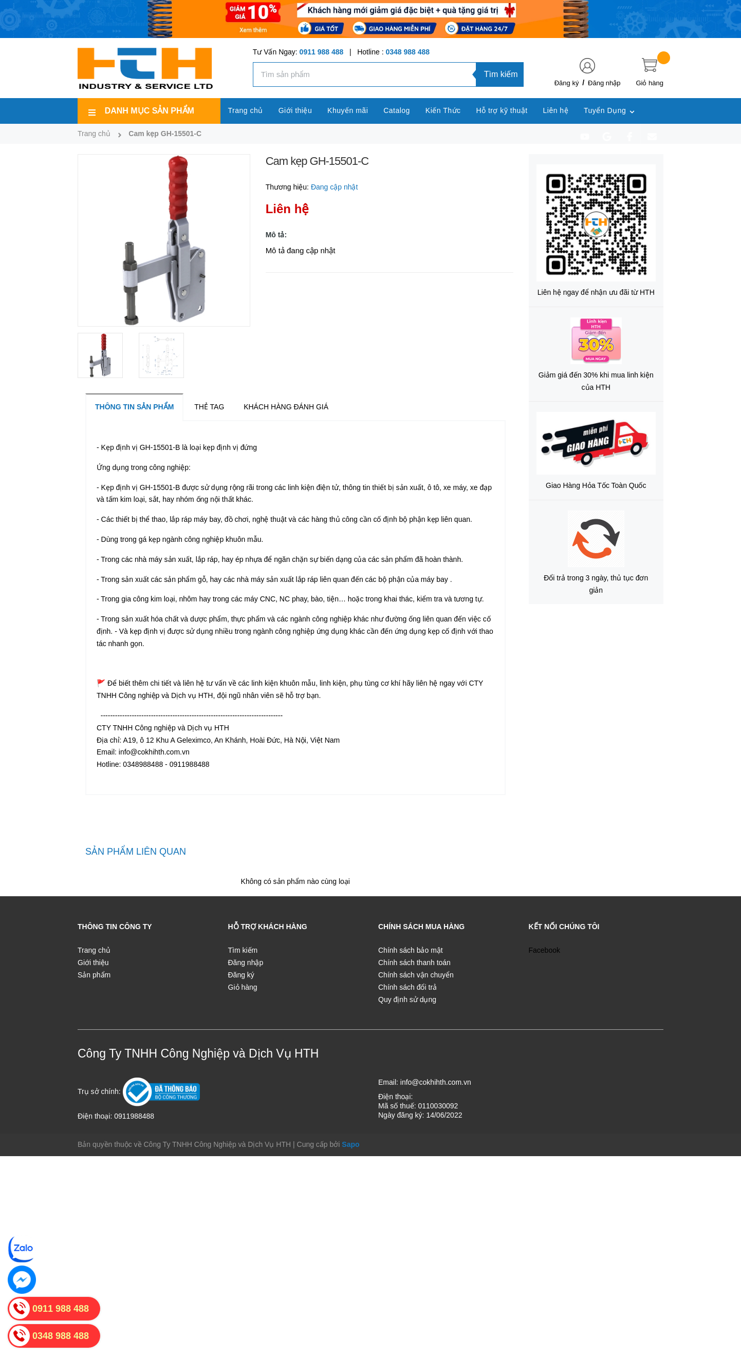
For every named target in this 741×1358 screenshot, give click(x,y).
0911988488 (134, 1116)
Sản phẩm (94, 975)
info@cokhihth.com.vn (435, 1082)
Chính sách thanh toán (414, 962)
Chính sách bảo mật (410, 950)
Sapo (350, 1144)
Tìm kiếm (501, 74)
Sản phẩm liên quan (135, 851)
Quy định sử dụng (407, 999)
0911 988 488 (322, 52)
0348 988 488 (407, 52)
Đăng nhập (604, 83)
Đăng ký (566, 83)
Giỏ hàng (242, 987)
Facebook (544, 950)
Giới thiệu (93, 962)
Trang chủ (94, 950)
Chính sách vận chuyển (416, 975)
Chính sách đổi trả (407, 987)
